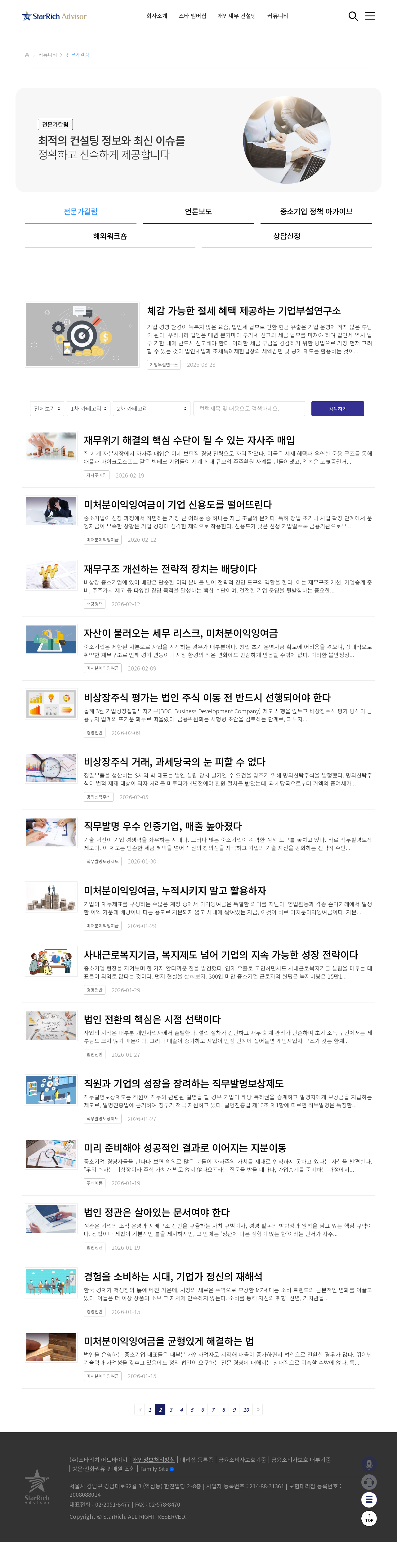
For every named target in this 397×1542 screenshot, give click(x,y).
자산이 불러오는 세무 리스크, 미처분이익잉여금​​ (181, 632)
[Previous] (139, 1409)
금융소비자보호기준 (242, 1459)
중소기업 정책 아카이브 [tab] (316, 211)
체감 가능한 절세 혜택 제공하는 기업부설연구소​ (244, 310)
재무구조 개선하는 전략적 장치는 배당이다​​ (170, 568)
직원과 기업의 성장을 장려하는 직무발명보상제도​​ (184, 1083)
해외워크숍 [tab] (110, 235)
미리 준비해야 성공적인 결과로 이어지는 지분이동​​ (185, 1147)
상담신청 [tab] (287, 235)
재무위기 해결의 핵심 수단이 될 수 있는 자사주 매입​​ (189, 440)
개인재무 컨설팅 (237, 15)
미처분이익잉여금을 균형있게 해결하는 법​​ (169, 1341)
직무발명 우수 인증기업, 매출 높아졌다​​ (163, 825)
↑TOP (369, 1518)
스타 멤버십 (193, 15)
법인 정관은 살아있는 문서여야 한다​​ (157, 1212)
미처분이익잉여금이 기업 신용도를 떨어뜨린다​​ (178, 504)
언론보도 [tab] (198, 211)
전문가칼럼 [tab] (81, 211)
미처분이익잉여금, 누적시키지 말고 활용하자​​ (175, 890)
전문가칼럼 (77, 54)
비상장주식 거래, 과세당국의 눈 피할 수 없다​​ (174, 761)
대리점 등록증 (196, 1459)
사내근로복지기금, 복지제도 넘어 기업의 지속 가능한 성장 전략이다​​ (221, 954)
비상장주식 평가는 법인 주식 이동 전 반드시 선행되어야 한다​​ (207, 697)
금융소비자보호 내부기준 (301, 1459)
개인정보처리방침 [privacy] (154, 1459)
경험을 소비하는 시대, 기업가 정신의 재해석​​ (173, 1276)
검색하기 (337, 408)
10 (246, 1409)
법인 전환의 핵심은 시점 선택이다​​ (152, 1019)
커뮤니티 (277, 15)
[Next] (257, 1409)
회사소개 (156, 15)
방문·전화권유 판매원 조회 (103, 1468)
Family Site (154, 1468)
